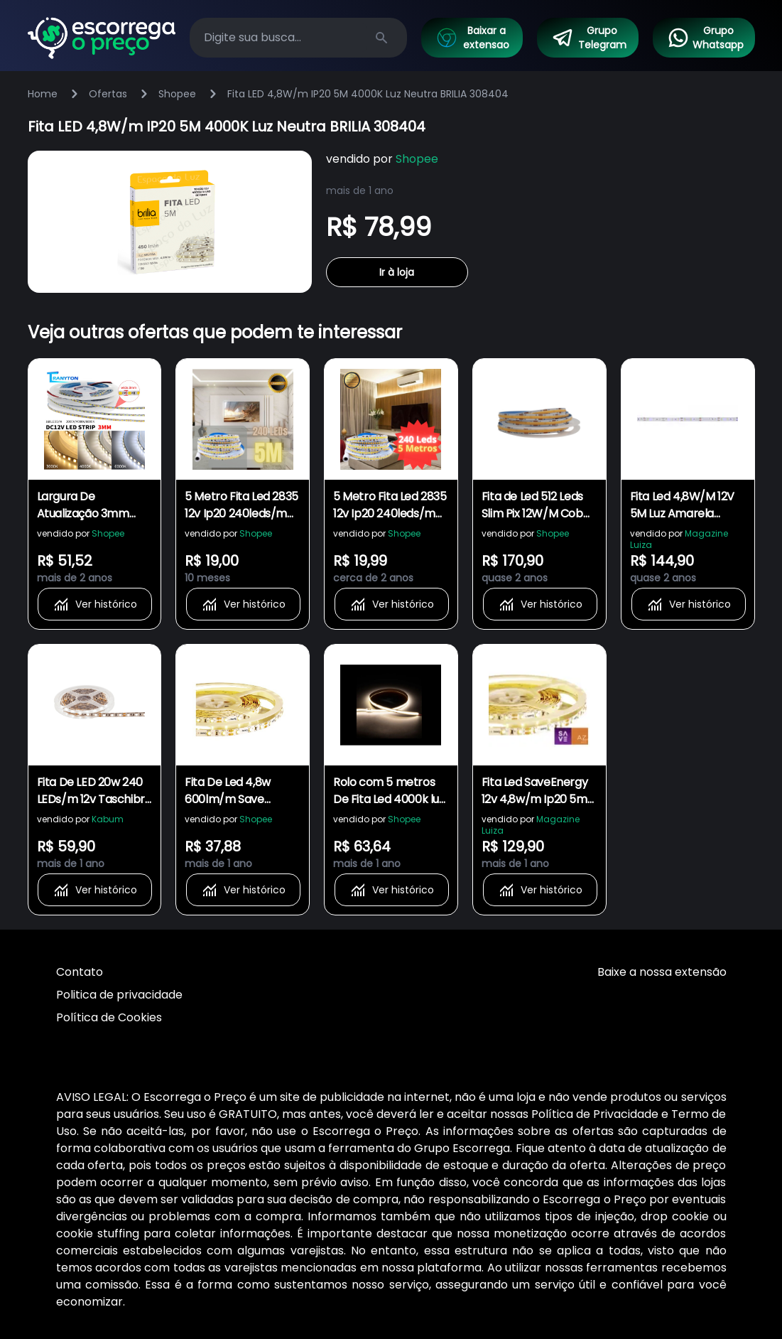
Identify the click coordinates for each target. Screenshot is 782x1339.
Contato (79, 972)
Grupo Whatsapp (705, 37)
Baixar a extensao (472, 37)
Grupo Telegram (588, 37)
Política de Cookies (109, 1017)
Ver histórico (95, 604)
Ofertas (108, 94)
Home (43, 94)
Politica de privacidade (119, 994)
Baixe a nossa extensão (662, 972)
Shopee (177, 94)
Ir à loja (396, 272)
